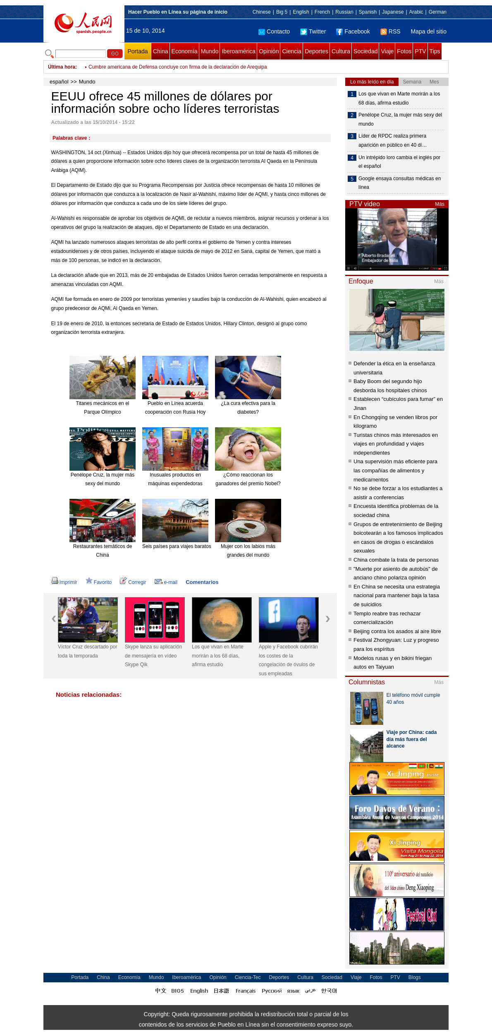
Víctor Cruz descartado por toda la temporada (87, 651)
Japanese (393, 12)
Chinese (262, 12)
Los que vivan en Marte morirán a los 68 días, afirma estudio (218, 655)
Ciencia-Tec (248, 977)
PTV (420, 51)
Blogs (414, 977)
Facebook (353, 31)
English (301, 12)
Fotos (404, 51)
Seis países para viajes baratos (176, 546)
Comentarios (202, 582)
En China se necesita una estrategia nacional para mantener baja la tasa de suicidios (396, 596)
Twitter (313, 31)
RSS (390, 31)
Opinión (269, 51)
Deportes (316, 51)
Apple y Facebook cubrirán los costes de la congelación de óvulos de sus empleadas (288, 660)
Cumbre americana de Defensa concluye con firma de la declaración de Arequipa (177, 67)
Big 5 (281, 12)
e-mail (166, 582)
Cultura (341, 51)
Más (439, 204)
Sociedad (365, 51)
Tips (435, 51)
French (322, 12)
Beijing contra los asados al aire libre (397, 631)
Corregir (133, 582)
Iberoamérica (239, 51)
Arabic (416, 12)
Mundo (210, 51)
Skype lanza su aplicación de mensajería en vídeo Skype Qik (153, 655)
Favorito (99, 582)
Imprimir (64, 582)
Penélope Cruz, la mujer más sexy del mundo (400, 119)
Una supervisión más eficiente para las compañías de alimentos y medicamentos (395, 470)
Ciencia (291, 51)
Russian (344, 12)
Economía (185, 51)
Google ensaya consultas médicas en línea (399, 183)
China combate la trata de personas (396, 560)
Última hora (61, 67)
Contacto (274, 31)
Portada (137, 51)
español (59, 82)
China (160, 51)
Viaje (387, 51)
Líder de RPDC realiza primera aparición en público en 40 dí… (392, 140)
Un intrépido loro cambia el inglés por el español (399, 162)
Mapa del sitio (429, 31)
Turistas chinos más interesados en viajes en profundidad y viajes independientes (395, 444)
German (438, 12)
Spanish (368, 12)
